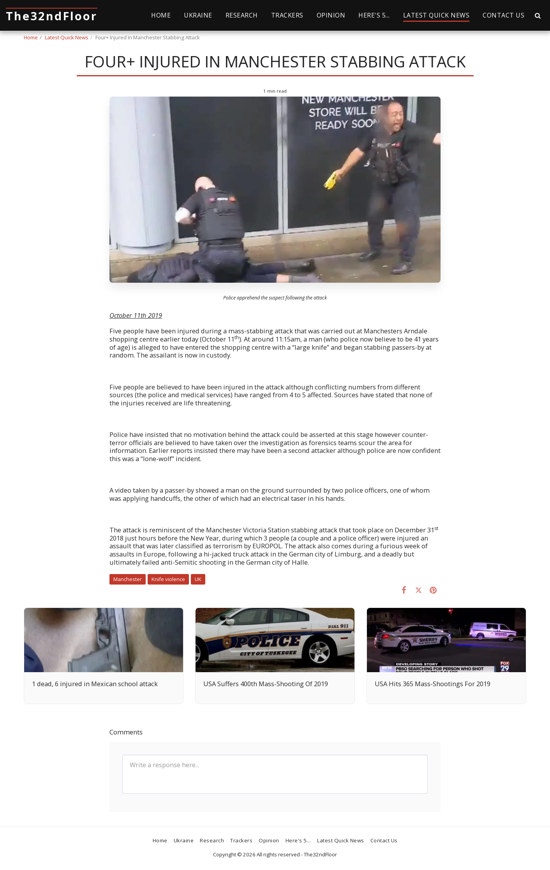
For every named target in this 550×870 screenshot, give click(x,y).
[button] (537, 15)
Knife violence (168, 579)
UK (198, 579)
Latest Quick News (66, 37)
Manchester (127, 579)
